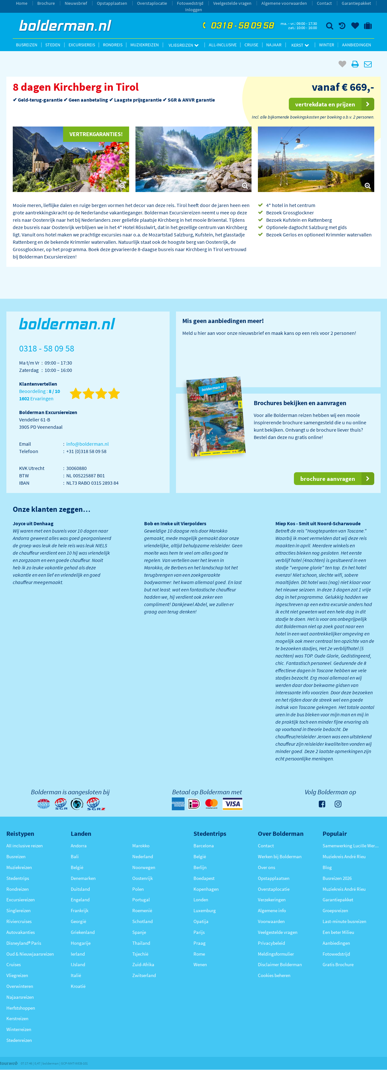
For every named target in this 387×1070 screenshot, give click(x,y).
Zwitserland (144, 975)
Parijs (199, 932)
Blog (327, 867)
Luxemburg (205, 910)
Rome (199, 954)
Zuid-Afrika (143, 964)
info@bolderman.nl (87, 444)
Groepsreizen (335, 910)
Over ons (266, 867)
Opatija (201, 921)
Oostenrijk (142, 878)
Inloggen (193, 9)
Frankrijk (79, 910)
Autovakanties (20, 932)
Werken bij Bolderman (280, 856)
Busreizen (26, 45)
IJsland (78, 964)
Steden (52, 45)
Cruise (251, 45)
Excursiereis (82, 45)
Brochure (46, 3)
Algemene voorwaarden (284, 3)
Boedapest (204, 878)
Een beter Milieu (338, 932)
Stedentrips (17, 878)
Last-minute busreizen (344, 921)
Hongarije (81, 943)
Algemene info (272, 910)
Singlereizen (18, 910)
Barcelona (204, 846)
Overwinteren (19, 986)
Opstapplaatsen (112, 3)
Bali (75, 856)
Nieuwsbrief (76, 3)
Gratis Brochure (338, 964)
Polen (138, 889)
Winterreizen (18, 1029)
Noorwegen (143, 867)
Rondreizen (17, 889)
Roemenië (142, 910)
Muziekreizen (144, 45)
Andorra (79, 846)
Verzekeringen (272, 900)
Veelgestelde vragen (232, 3)
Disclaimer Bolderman (280, 964)
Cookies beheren (274, 975)
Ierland (78, 954)
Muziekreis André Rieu (344, 856)
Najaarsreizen (20, 997)
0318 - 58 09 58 (237, 26)
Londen (201, 900)
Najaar (273, 45)
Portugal (141, 900)
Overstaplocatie (152, 3)
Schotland (142, 921)
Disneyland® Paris (23, 943)
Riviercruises (19, 921)
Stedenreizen (19, 1040)
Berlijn (200, 867)
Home (21, 3)
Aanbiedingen (356, 45)
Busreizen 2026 (337, 878)
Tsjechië (140, 954)
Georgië (78, 921)
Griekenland (83, 932)
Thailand (141, 943)
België (77, 867)
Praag (200, 943)
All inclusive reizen (24, 846)
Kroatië (78, 986)
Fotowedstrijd (190, 3)
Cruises (13, 964)
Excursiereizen (20, 900)
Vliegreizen (184, 45)
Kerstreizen (17, 1018)
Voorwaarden (271, 921)
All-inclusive (223, 45)
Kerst (300, 45)
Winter (326, 45)
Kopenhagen (206, 889)
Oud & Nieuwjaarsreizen (30, 954)
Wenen (200, 964)
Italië (76, 975)
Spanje (139, 932)
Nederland (142, 856)
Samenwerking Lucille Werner (352, 846)
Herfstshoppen (20, 1008)
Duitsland (80, 889)
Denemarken (83, 878)
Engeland (80, 900)
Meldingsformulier (276, 954)
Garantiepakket (356, 3)
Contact (324, 3)
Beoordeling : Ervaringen (39, 395)
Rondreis (112, 45)
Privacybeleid (271, 943)
